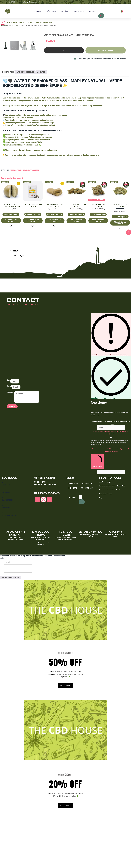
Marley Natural (26, 186)
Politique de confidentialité (110, 506)
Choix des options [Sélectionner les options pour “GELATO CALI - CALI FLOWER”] (120, 232)
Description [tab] (8, 88)
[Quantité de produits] (64, 50)
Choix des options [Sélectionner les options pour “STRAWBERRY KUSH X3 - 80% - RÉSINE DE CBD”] (10, 230)
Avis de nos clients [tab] (25, 88)
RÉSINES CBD (51, 11)
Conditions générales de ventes (112, 502)
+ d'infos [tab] (41, 88)
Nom (8, 396)
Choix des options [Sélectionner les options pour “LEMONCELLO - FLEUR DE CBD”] (76, 230)
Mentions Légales (106, 498)
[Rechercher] (101, 15)
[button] (34, 34)
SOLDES (36, 186)
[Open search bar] (100, 6)
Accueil (4, 26)
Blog (101, 514)
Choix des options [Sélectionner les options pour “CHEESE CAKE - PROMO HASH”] (32, 230)
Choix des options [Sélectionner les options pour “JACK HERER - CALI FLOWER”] (98, 230)
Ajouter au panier (105, 50)
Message (10, 408)
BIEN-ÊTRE (65, 11)
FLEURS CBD (38, 11)
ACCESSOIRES (79, 11)
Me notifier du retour (11, 236)
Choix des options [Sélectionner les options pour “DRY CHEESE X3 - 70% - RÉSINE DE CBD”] (54, 230)
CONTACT (92, 11)
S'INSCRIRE (97, 477)
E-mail (9, 402)
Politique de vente (106, 510)
